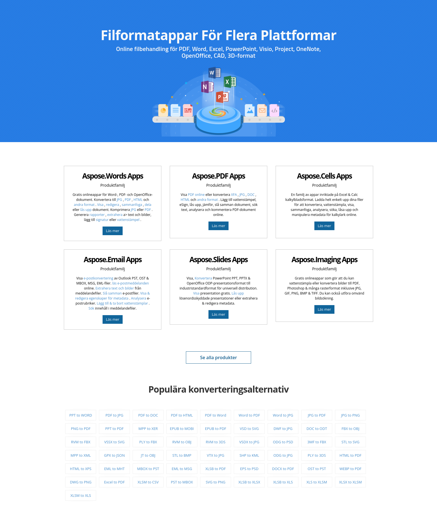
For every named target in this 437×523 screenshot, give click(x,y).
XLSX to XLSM (350, 482)
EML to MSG (182, 468)
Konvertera (203, 278)
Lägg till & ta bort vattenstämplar (123, 303)
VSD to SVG (249, 428)
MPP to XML (81, 455)
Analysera (138, 298)
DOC (251, 194)
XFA (234, 194)
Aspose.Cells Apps (324, 176)
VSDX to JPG (249, 441)
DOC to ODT (317, 428)
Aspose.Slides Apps (219, 259)
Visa (101, 204)
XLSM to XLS (81, 495)
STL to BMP (181, 455)
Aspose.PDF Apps (218, 176)
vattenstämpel (128, 219)
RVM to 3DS (215, 441)
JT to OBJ (148, 455)
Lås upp (238, 293)
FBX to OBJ (351, 428)
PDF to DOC (148, 415)
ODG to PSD (283, 441)
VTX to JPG (215, 455)
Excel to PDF (114, 482)
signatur (102, 219)
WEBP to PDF (350, 468)
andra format (84, 204)
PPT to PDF (114, 428)
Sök (91, 308)
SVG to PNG (215, 482)
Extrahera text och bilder (114, 288)
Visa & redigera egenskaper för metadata (112, 296)
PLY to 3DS (317, 455)
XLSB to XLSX (249, 482)
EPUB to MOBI (182, 428)
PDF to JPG (114, 415)
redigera (113, 204)
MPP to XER (148, 428)
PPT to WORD (80, 415)
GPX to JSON (114, 455)
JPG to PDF (317, 415)
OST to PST (317, 468)
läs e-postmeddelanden (130, 283)
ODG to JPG (283, 455)
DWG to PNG (80, 482)
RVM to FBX (80, 441)
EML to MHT (114, 468)
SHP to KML (249, 455)
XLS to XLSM (317, 482)
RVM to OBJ (181, 441)
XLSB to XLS (283, 482)
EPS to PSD (249, 468)
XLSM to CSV (148, 482)
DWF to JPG (282, 428)
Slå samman (112, 293)
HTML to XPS (80, 468)
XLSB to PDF (215, 468)
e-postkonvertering (98, 278)
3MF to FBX (316, 441)
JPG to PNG (350, 415)
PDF (128, 199)
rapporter (97, 214)
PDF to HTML (182, 415)
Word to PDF (249, 415)
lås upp (86, 209)
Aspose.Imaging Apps (324, 259)
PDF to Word (215, 415)
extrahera (115, 214)
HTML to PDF (350, 455)
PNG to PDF (80, 428)
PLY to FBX (148, 441)
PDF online (196, 194)
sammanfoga (132, 204)
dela (148, 204)
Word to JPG (283, 415)
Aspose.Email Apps (112, 259)
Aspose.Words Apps (112, 176)
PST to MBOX (182, 482)
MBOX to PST (148, 468)
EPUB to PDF (215, 428)
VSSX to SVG (114, 441)
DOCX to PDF (283, 468)
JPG (120, 199)
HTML (138, 199)
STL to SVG (350, 441)
